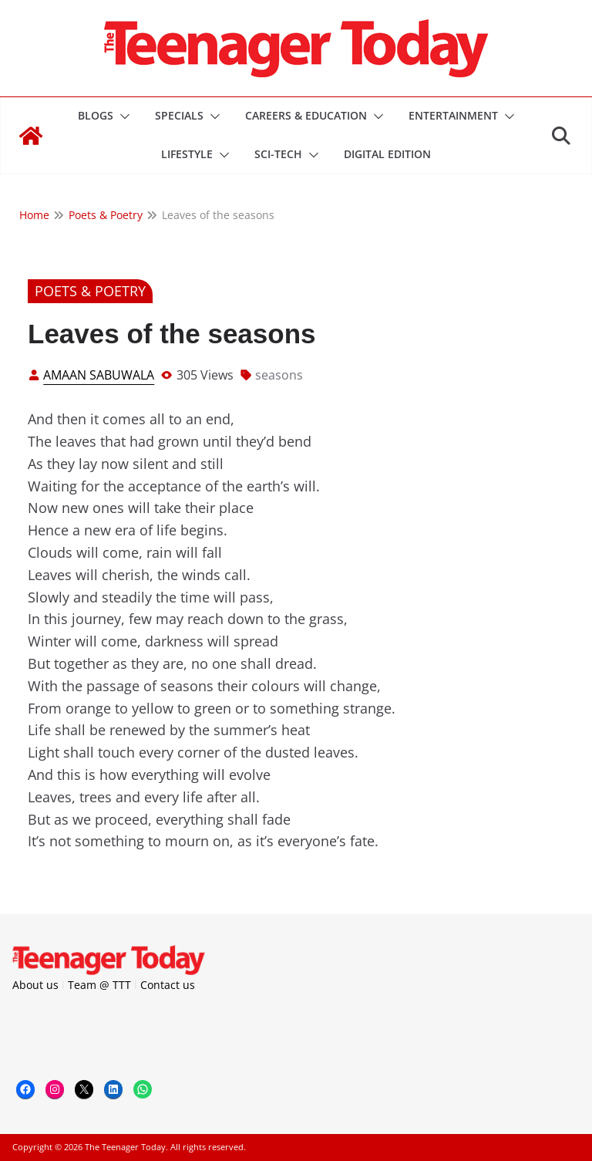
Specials (179, 115)
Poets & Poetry (90, 291)
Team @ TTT (99, 984)
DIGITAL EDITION (387, 154)
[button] (121, 116)
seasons (279, 374)
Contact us (167, 984)
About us (35, 984)
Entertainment (453, 115)
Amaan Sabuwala (98, 374)
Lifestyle (187, 154)
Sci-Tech (278, 154)
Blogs (95, 115)
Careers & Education (306, 115)
